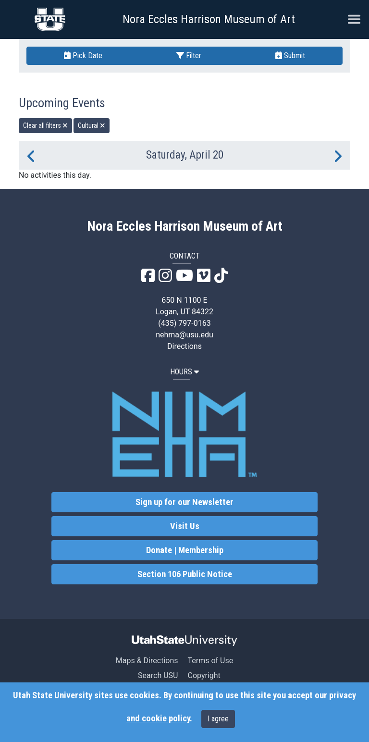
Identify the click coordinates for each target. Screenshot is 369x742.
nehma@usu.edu (184, 334)
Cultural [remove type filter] (91, 125)
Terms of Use (210, 660)
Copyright (203, 675)
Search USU (158, 675)
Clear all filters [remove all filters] (45, 125)
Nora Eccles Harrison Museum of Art (209, 19)
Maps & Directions (147, 660)
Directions (184, 346)
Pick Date (83, 55)
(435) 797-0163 (184, 323)
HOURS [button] (184, 371)
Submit (290, 55)
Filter (188, 55)
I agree (218, 718)
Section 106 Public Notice (184, 574)
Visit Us (184, 526)
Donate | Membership (184, 550)
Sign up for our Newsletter (184, 502)
